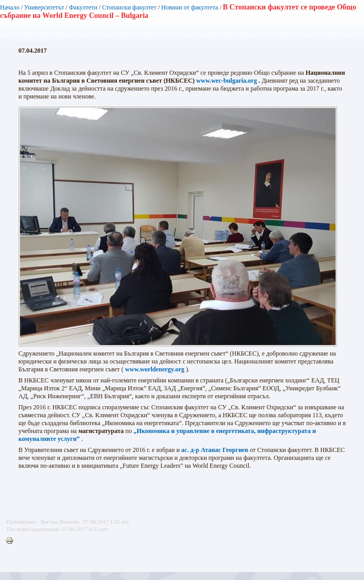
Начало (9, 7)
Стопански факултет (129, 7)
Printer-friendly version (12, 541)
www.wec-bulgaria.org (226, 80)
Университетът (44, 7)
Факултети (83, 7)
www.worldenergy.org (155, 369)
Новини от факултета (189, 7)
